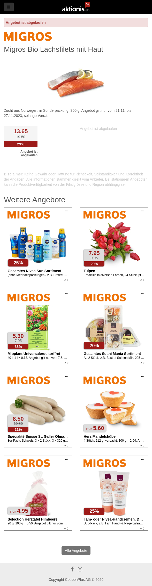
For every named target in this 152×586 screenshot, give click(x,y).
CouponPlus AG (78, 579)
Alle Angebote (76, 550)
